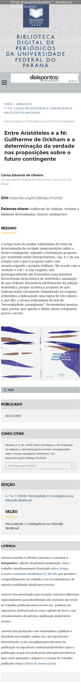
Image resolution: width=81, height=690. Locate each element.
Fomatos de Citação (22, 465)
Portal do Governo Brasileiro (31, 2)
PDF (10, 390)
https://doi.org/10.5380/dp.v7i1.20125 (36, 198)
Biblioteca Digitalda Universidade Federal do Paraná (36, 51)
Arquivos (24, 104)
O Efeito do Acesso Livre (38, 663)
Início (9, 104)
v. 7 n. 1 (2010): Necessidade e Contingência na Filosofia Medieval (38, 110)
